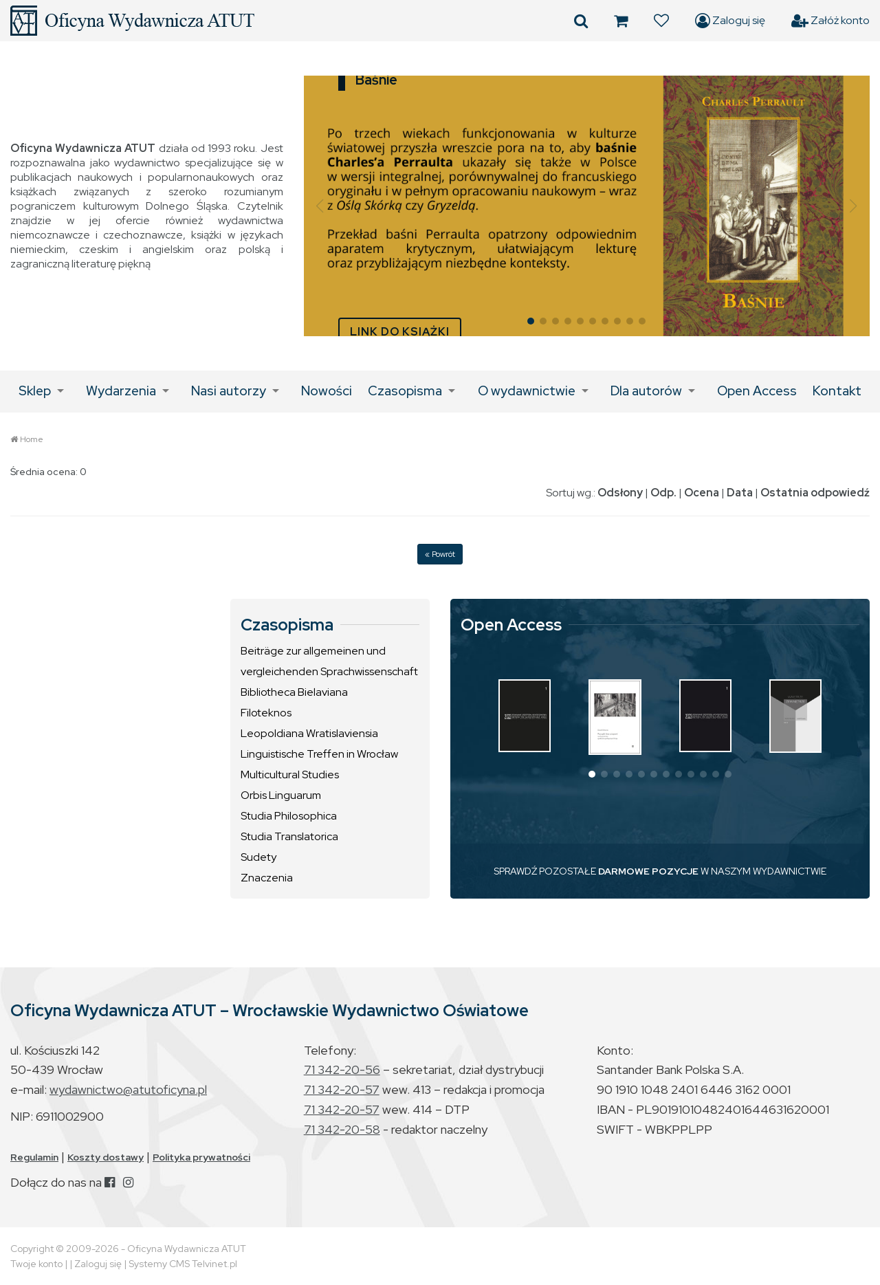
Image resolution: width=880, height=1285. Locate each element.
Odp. (663, 492)
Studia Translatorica (289, 836)
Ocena (701, 492)
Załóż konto (830, 20)
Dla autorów (646, 390)
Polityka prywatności (201, 1157)
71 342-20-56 (342, 1069)
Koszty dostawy (105, 1157)
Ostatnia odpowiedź (815, 492)
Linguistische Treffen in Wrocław (319, 754)
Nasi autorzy (228, 390)
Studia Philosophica (289, 816)
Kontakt (837, 390)
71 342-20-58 (342, 1129)
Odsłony (620, 492)
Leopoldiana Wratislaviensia (309, 733)
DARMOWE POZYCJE (648, 871)
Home (31, 439)
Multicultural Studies (290, 774)
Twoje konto (36, 1263)
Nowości (326, 390)
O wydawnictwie (526, 390)
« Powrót (440, 554)
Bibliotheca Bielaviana (294, 692)
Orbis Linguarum (281, 795)
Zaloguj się (730, 20)
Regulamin (34, 1157)
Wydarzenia (121, 390)
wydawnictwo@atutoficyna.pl (128, 1089)
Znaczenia (267, 877)
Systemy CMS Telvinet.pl (183, 1263)
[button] (320, 206)
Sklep (35, 390)
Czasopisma (405, 390)
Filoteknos (266, 712)
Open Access (757, 390)
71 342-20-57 (342, 1089)
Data (740, 492)
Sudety (258, 857)
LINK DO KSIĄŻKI (400, 332)
